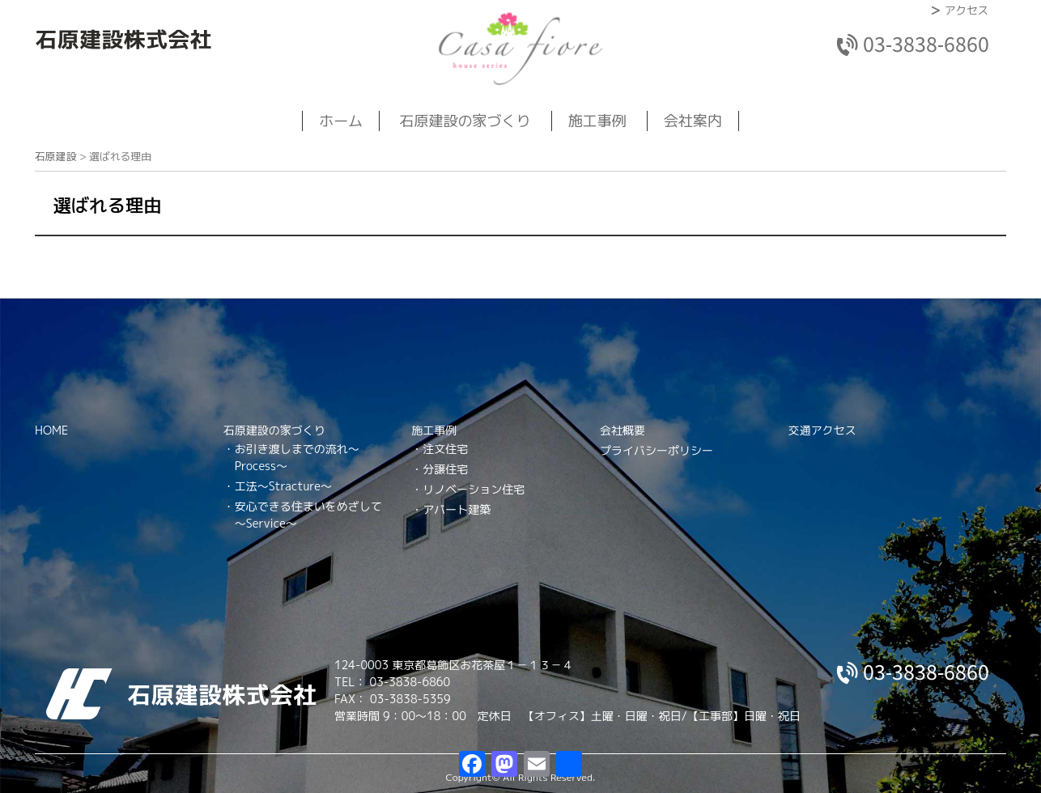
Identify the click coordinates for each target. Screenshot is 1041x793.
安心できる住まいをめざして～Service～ (308, 514)
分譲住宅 (445, 469)
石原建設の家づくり (465, 121)
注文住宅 (445, 448)
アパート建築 (457, 509)
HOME (51, 430)
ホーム (341, 121)
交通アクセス (822, 430)
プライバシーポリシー (656, 450)
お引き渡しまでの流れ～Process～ (297, 457)
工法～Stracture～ (283, 486)
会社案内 (693, 121)
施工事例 (597, 121)
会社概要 (622, 430)
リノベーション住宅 (474, 489)
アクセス (966, 10)
